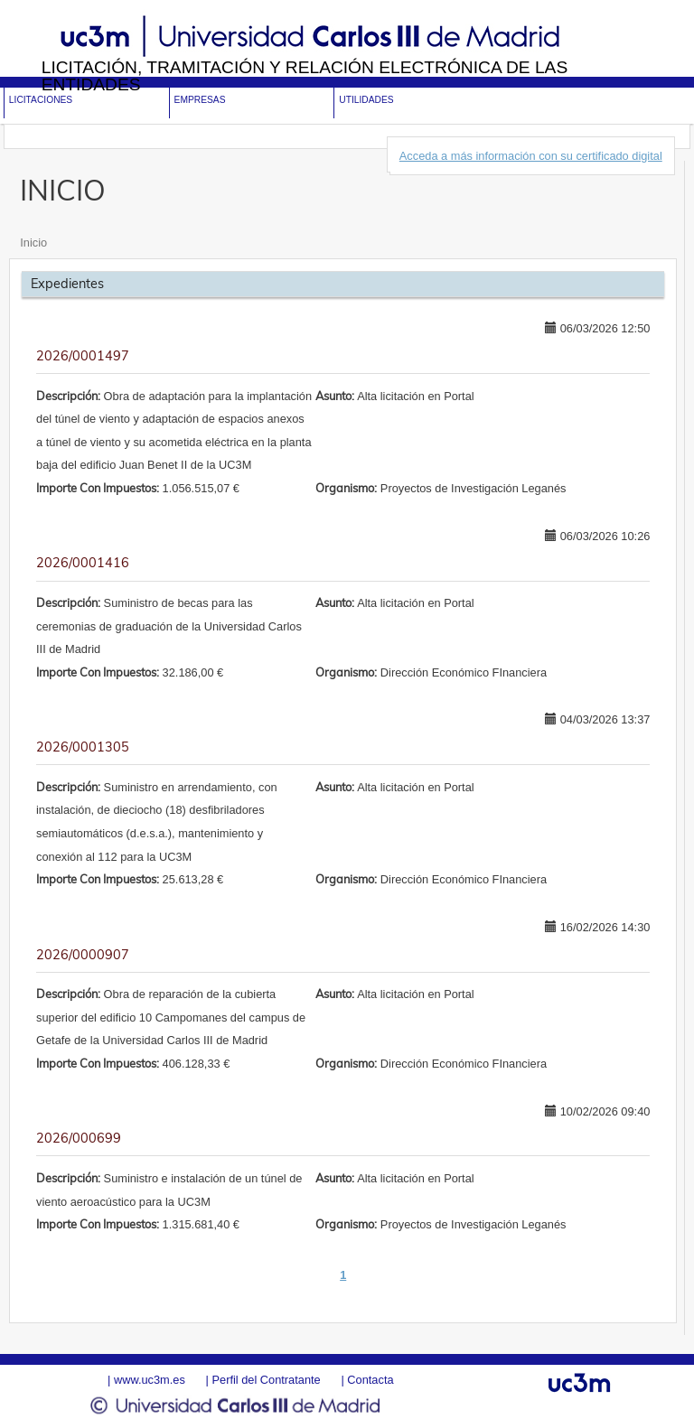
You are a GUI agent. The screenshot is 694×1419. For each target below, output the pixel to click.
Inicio (33, 242)
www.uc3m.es (149, 1379)
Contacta (370, 1379)
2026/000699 (78, 1138)
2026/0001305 (82, 747)
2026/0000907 (82, 955)
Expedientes (67, 283)
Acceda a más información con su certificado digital (530, 156)
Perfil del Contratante (265, 1379)
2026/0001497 (82, 356)
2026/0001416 (82, 563)
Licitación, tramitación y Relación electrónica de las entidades (305, 76)
